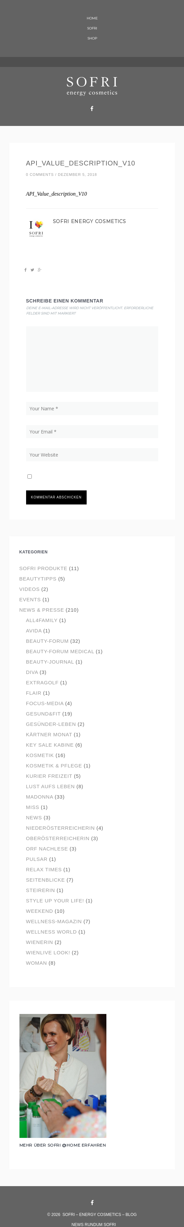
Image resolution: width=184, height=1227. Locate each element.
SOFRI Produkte (43, 568)
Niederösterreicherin (60, 828)
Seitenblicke (45, 880)
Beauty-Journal (50, 662)
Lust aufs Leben (50, 786)
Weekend (39, 911)
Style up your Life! (55, 900)
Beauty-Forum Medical (60, 651)
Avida (34, 630)
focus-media (45, 703)
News (34, 817)
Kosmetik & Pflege (54, 765)
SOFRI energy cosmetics (89, 221)
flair (33, 693)
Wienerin (39, 942)
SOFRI (92, 28)
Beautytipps (38, 579)
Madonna (39, 797)
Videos (29, 589)
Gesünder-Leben (51, 724)
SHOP (92, 38)
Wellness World (51, 932)
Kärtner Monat (49, 734)
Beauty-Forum (47, 641)
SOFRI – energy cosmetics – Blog (100, 1214)
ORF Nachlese (47, 848)
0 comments (40, 175)
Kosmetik (40, 755)
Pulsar (37, 859)
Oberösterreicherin (58, 838)
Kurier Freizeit (49, 776)
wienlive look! (48, 952)
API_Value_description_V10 (80, 163)
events (30, 599)
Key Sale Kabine (50, 745)
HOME (92, 18)
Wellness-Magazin (54, 921)
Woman (36, 963)
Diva (32, 672)
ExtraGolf (42, 682)
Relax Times (44, 869)
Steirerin (40, 890)
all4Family (42, 620)
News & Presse (41, 610)
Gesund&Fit (43, 714)
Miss (32, 807)
